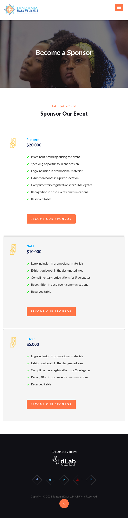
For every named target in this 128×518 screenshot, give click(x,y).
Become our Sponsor (51, 218)
